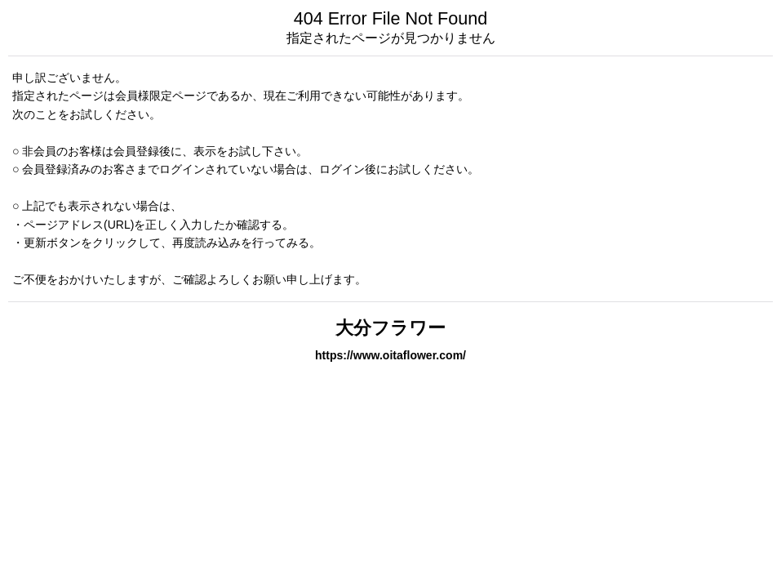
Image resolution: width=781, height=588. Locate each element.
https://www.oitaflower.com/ (390, 355)
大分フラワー (390, 328)
